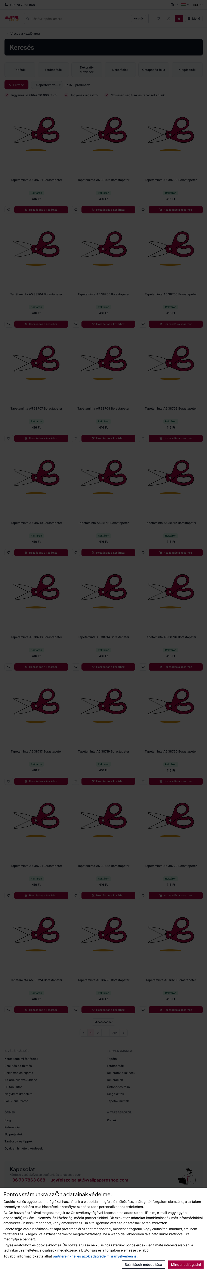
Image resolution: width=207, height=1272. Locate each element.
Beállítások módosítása (143, 1264)
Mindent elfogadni (186, 1264)
